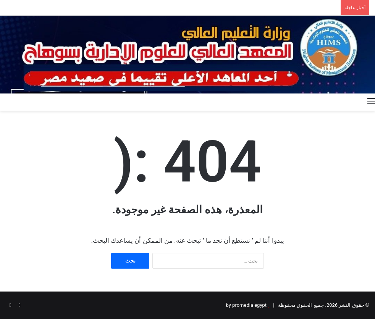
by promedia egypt (246, 305)
